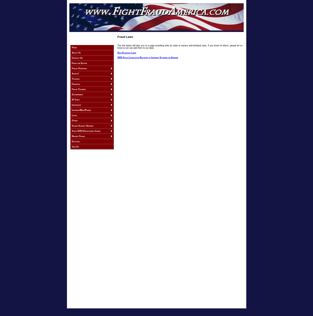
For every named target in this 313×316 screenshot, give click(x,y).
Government (77, 94)
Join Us (75, 146)
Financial (76, 84)
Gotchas (76, 141)
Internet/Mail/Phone (81, 110)
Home (74, 47)
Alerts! (75, 73)
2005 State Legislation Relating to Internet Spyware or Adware (147, 57)
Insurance (76, 105)
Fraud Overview (79, 68)
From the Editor (79, 63)
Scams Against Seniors (82, 126)
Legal (74, 115)
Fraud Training (79, 89)
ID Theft (76, 100)
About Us (76, 53)
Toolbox (76, 79)
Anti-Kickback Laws (126, 53)
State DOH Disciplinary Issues (86, 131)
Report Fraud (78, 136)
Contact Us (77, 58)
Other (75, 120)
